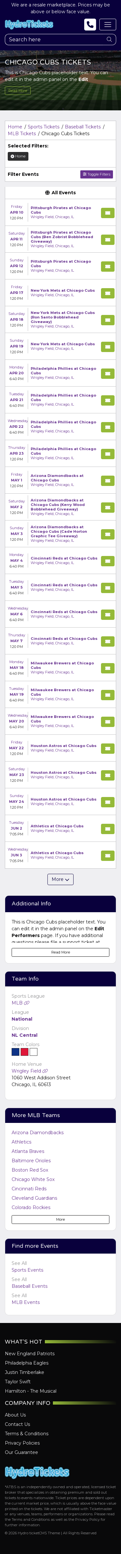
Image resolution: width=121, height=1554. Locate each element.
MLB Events (26, 1302)
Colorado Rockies (31, 1207)
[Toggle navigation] (107, 24)
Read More (17, 90)
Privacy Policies (22, 1443)
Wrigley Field (30, 1071)
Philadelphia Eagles (26, 1363)
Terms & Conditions (26, 1434)
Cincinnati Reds (29, 1189)
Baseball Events (29, 1286)
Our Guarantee (21, 1452)
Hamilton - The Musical (30, 1391)
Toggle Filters (96, 174)
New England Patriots (30, 1354)
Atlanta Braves (28, 1151)
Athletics (21, 1142)
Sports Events (27, 1270)
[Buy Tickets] (108, 213)
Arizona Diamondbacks (38, 1132)
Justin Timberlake (24, 1372)
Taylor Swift (18, 1382)
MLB (21, 1003)
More (60, 1219)
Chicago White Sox (33, 1179)
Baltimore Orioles (31, 1161)
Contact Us (17, 1424)
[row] (60, 212)
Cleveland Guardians (34, 1198)
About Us (15, 1415)
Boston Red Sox (30, 1170)
